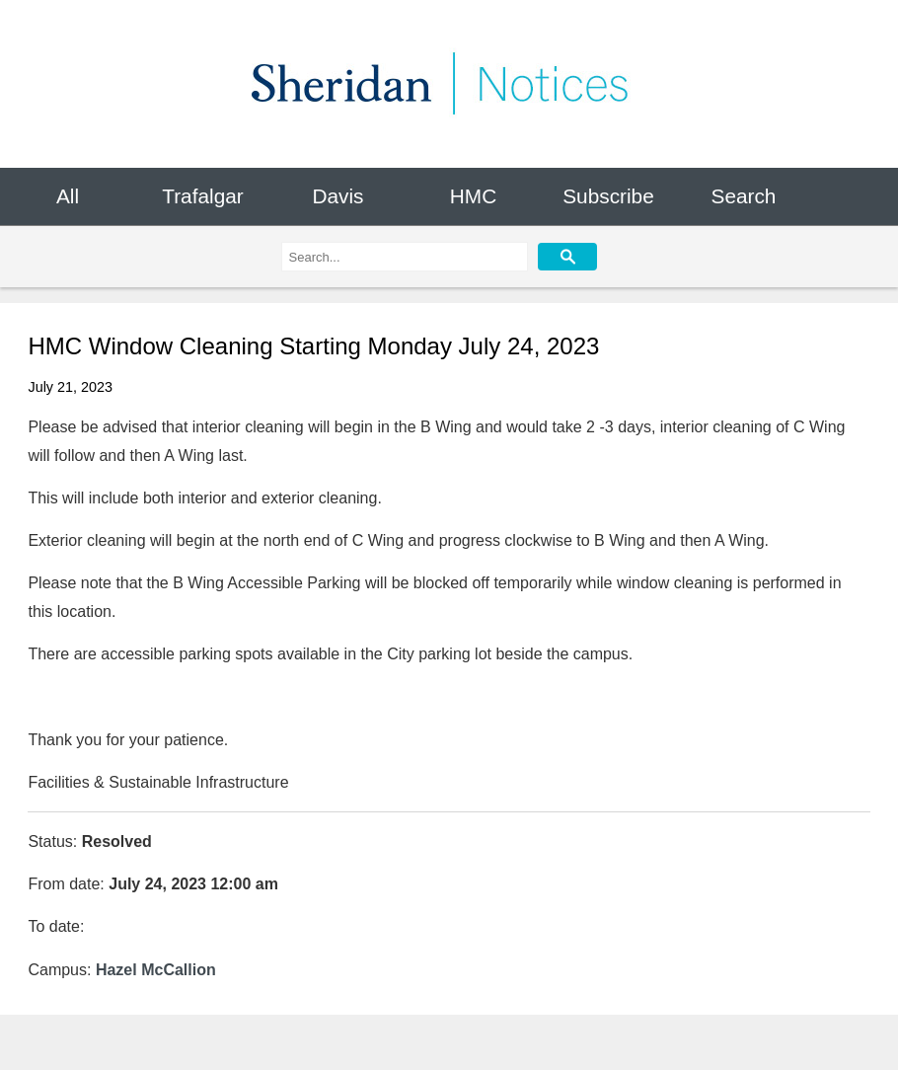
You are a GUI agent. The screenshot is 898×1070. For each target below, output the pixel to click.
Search (744, 196)
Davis (337, 196)
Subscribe (607, 196)
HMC (473, 196)
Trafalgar (202, 196)
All (67, 196)
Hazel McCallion (156, 969)
